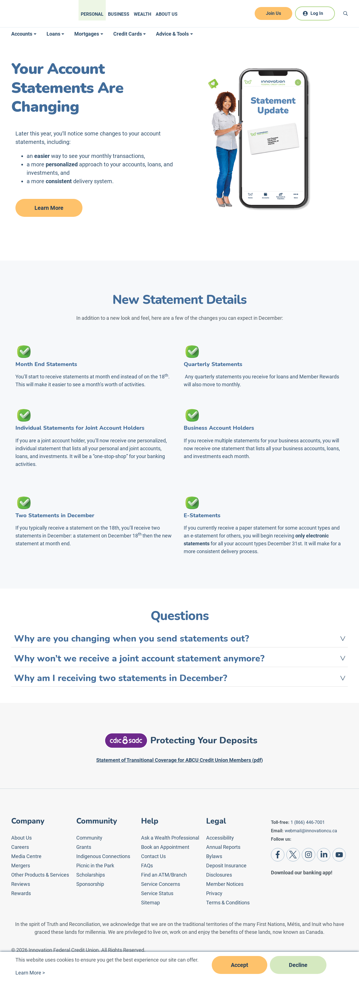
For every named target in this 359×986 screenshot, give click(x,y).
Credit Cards (127, 34)
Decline (298, 965)
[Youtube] (339, 854)
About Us (167, 14)
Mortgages (86, 34)
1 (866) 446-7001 (308, 822)
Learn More (48, 207)
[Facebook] (277, 854)
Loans (53, 34)
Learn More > (30, 973)
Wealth (142, 14)
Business (118, 14)
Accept (239, 965)
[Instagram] (308, 854)
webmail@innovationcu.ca (311, 830)
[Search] (345, 13)
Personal (92, 14)
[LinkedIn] (323, 854)
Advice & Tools (172, 34)
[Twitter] (293, 854)
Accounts (21, 34)
